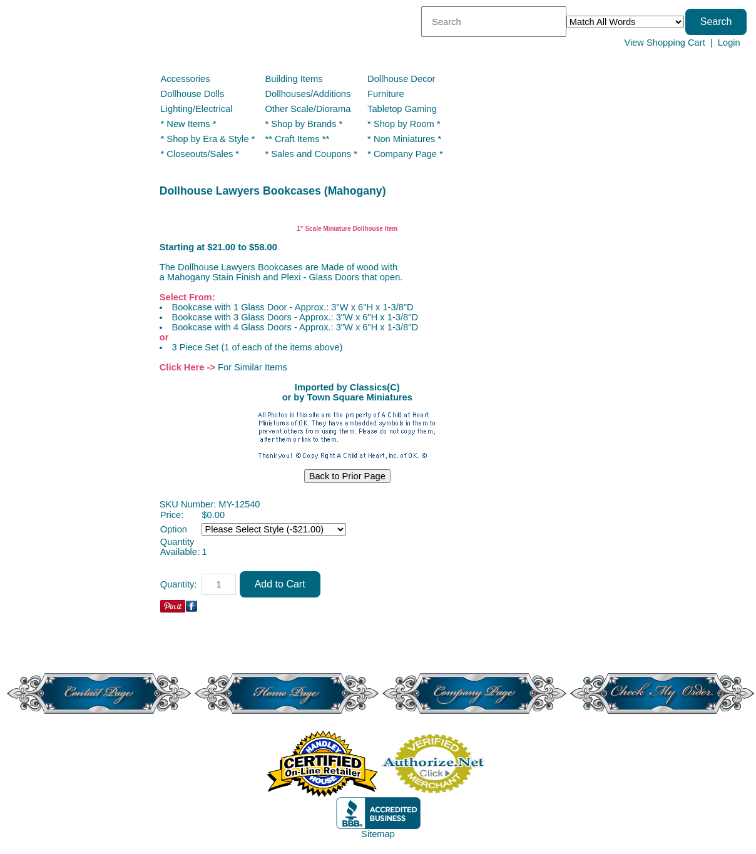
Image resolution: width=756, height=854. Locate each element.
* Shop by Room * (404, 124)
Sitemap (378, 834)
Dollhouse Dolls (193, 94)
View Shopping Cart (664, 43)
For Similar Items (252, 367)
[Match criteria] (625, 22)
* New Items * (189, 124)
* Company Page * (405, 154)
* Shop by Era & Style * (208, 139)
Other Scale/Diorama (307, 109)
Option (173, 529)
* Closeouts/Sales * (200, 154)
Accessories (185, 79)
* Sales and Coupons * (311, 154)
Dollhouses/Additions (307, 94)
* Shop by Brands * (303, 124)
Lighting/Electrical (198, 109)
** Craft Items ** (297, 139)
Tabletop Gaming (402, 109)
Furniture (385, 94)
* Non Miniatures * (404, 139)
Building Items (293, 79)
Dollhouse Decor (401, 79)
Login (729, 43)
